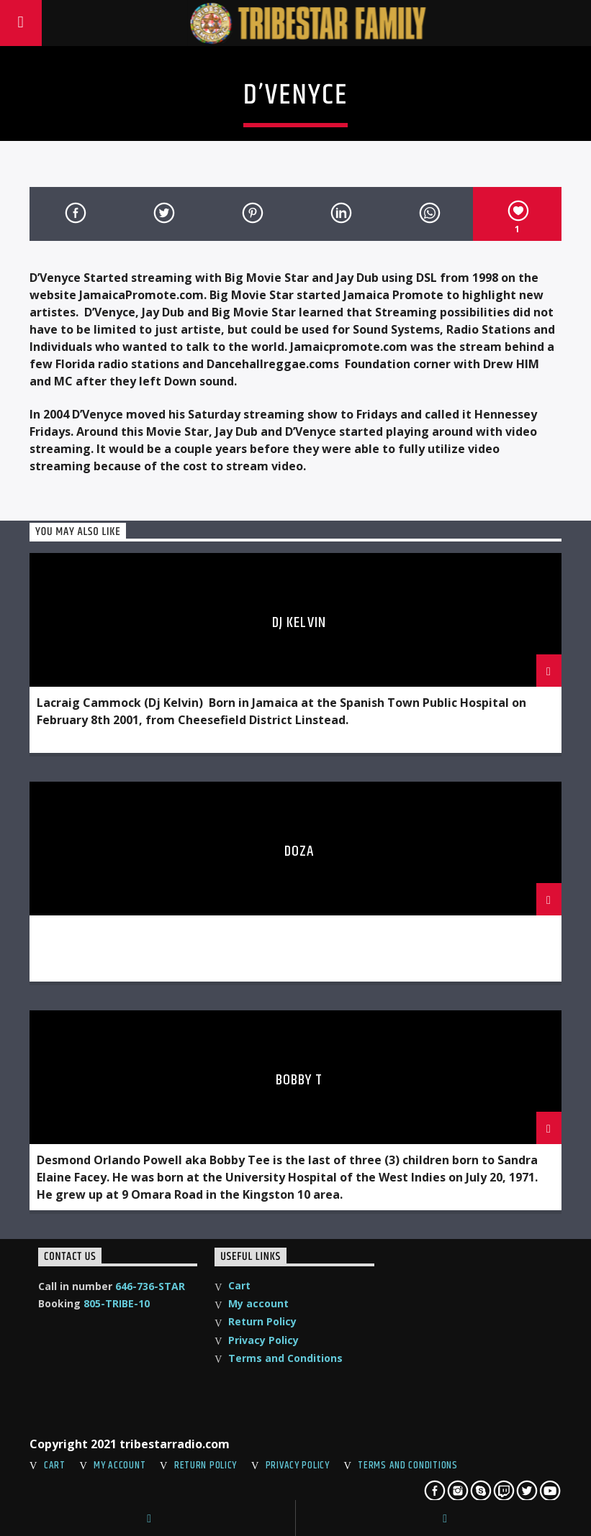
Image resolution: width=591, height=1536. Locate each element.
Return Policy (262, 1321)
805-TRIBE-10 (117, 1303)
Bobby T (299, 1080)
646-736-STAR (150, 1286)
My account (258, 1303)
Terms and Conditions (285, 1358)
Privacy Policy (263, 1340)
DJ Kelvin (298, 622)
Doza (299, 851)
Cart (239, 1285)
